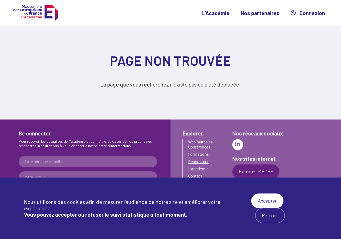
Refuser (270, 215)
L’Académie (215, 13)
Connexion (308, 13)
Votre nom (34, 177)
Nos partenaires (260, 13)
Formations (198, 153)
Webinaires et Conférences (200, 144)
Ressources (198, 161)
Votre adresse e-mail (43, 161)
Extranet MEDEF (256, 171)
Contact (195, 175)
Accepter (267, 201)
